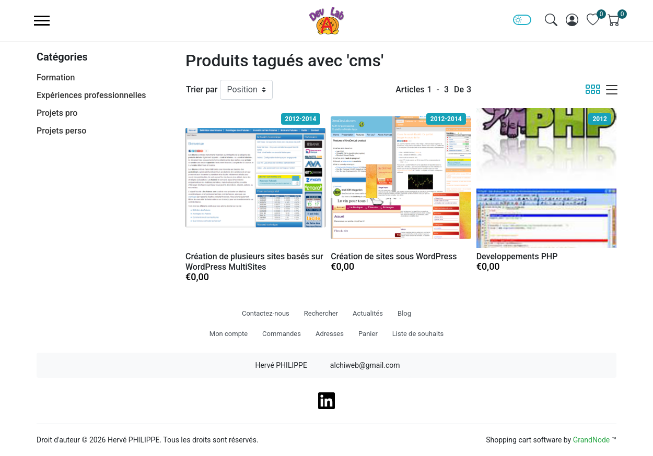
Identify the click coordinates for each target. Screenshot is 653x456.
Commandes (281, 334)
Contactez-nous (265, 313)
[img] (551, 20)
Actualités (368, 313)
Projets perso (61, 131)
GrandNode (591, 440)
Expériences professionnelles (91, 95)
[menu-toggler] (42, 21)
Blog (404, 313)
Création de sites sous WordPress (394, 256)
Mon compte (228, 334)
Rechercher (321, 313)
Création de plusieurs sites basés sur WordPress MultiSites (254, 261)
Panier (368, 334)
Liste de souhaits (418, 334)
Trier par (201, 89)
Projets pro (57, 113)
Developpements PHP (517, 256)
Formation (56, 77)
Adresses (330, 334)
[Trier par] (246, 90)
